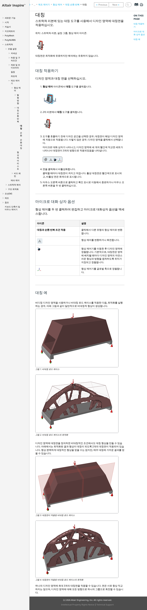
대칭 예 (137, 39)
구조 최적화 (13, 189)
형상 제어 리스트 (18, 160)
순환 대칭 (21, 143)
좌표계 (14, 76)
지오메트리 (10, 31)
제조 (7, 198)
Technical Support (105, 604)
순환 (21, 134)
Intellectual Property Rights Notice (77, 604)
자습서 (8, 26)
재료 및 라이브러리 (15, 66)
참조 (7, 202)
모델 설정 (12, 48)
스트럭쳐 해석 (14, 184)
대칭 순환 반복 (18, 114)
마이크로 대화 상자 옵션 (139, 33)
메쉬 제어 (15, 180)
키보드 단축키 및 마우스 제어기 (12, 208)
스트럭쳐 (9, 44)
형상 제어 (57, 4)
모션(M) (8, 193)
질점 (13, 71)
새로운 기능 (10, 17)
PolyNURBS (10, 40)
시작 (7, 22)
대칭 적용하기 (139, 25)
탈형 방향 (18, 99)
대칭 (21, 127)
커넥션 (14, 53)
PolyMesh (9, 35)
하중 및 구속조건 (15, 59)
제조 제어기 (44, 4)
